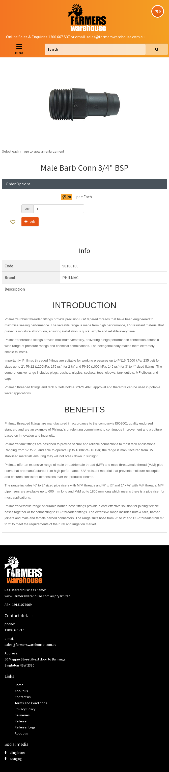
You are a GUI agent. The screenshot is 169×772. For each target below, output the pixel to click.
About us (21, 691)
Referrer (21, 721)
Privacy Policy (25, 709)
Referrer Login (26, 727)
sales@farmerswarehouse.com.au (116, 36)
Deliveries (22, 715)
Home (19, 685)
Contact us (23, 697)
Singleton (15, 752)
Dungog (13, 758)
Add (30, 221)
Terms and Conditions (31, 703)
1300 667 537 (14, 630)
